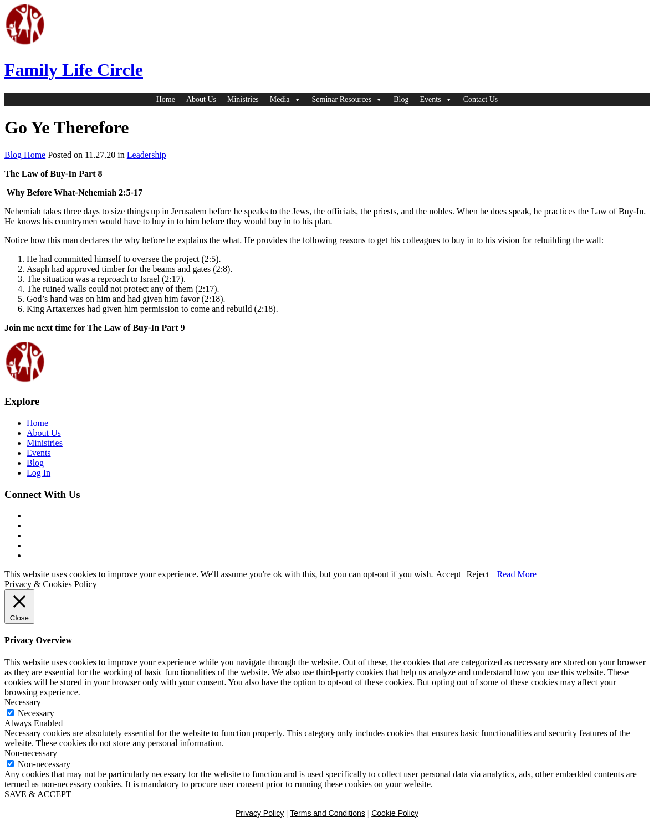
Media (285, 99)
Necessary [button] (22, 702)
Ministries (243, 99)
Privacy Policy (260, 813)
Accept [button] (448, 574)
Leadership (146, 155)
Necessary (36, 713)
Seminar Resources (347, 99)
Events (436, 99)
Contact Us (480, 99)
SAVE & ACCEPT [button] (37, 794)
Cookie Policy (394, 813)
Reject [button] (478, 574)
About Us (201, 99)
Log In (38, 472)
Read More (517, 574)
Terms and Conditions (327, 813)
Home (165, 99)
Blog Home (24, 155)
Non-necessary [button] (30, 753)
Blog (401, 99)
